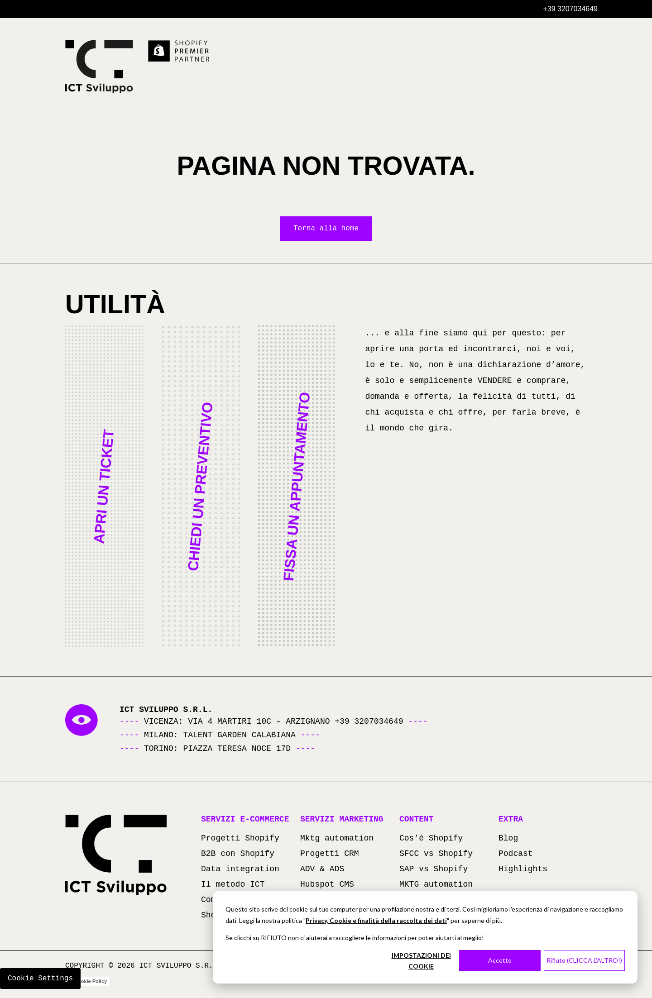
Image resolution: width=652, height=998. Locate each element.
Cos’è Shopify (431, 839)
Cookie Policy (90, 982)
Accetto (500, 960)
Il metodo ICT (232, 885)
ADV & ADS (322, 869)
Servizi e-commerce (245, 820)
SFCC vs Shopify (436, 854)
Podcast (516, 854)
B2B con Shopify (237, 854)
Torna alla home (326, 229)
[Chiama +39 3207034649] (570, 9)
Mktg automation (337, 839)
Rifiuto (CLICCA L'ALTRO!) (584, 960)
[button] (104, 487)
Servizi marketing (342, 820)
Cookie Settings (40, 978)
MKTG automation (436, 885)
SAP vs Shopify (433, 869)
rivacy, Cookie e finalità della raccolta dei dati (378, 920)
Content (416, 820)
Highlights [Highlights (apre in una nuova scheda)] (523, 869)
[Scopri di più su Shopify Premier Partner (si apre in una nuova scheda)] (179, 51)
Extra (511, 820)
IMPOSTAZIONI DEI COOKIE (421, 960)
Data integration (240, 869)
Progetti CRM (329, 854)
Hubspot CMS (327, 885)
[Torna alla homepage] (99, 66)
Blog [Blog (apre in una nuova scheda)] (508, 839)
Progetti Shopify (240, 839)
